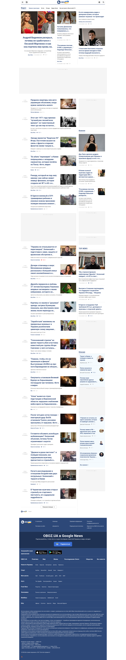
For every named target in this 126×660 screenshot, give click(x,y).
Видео (23, 8)
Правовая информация (76, 521)
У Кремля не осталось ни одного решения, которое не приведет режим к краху (88, 420)
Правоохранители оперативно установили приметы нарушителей (49, 463)
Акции (55, 581)
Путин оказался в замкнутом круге (86, 369)
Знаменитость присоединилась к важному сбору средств (91, 161)
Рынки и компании (35, 334)
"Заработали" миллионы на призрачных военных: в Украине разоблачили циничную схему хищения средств (43, 325)
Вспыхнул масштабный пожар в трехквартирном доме (46, 388)
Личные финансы (35, 112)
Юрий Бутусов (83, 362)
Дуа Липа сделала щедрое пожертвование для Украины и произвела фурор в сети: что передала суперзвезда (90, 156)
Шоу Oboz (30, 55)
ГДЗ (36, 575)
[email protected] (41, 647)
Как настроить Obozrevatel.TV (68, 8)
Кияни (32, 170)
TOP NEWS (83, 248)
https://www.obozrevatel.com (79, 611)
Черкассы (61, 564)
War (31, 390)
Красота (49, 603)
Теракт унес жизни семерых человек (41, 351)
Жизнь (56, 559)
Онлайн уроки (49, 575)
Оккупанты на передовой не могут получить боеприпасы (47, 407)
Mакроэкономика (52, 592)
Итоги (42, 8)
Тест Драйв (38, 581)
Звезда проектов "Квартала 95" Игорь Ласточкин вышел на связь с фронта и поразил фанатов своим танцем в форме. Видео (45, 142)
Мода (54, 603)
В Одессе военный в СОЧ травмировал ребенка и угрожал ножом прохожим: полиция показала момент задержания (43, 200)
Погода (48, 8)
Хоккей (50, 570)
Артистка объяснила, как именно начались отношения (46, 295)
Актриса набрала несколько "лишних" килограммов (65, 34)
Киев (36, 564)
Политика (35, 559)
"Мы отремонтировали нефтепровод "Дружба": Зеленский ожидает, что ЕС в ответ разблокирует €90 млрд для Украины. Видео (91, 274)
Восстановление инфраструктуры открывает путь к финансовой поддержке (92, 279)
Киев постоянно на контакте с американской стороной (46, 257)
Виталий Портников (85, 372)
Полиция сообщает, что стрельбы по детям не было (45, 500)
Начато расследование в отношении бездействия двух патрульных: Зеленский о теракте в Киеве (44, 475)
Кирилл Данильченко (85, 436)
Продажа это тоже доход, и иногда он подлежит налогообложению (44, 109)
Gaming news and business (85, 21)
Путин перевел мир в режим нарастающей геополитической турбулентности (87, 443)
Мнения (82, 352)
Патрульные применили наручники (41, 206)
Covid (56, 597)
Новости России (35, 428)
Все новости (101, 559)
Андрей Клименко (84, 384)
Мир (44, 559)
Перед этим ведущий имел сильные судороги (92, 55)
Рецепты (37, 586)
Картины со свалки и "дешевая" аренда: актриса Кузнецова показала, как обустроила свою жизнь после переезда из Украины (45, 307)
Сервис (60, 581)
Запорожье (49, 564)
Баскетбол (43, 570)
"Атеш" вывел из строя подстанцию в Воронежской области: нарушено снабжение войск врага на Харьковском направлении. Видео (44, 400)
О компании (38, 521)
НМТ (64, 575)
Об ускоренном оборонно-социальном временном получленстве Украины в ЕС (88, 455)
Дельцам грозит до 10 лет (38, 332)
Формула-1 (60, 570)
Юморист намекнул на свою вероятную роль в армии (46, 149)
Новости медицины (40, 597)
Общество (89, 559)
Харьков (42, 564)
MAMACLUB (51, 597)
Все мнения (83, 465)
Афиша (37, 603)
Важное (82, 131)
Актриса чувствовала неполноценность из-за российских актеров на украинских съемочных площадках (64, 56)
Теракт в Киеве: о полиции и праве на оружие (86, 358)
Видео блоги (54, 8)
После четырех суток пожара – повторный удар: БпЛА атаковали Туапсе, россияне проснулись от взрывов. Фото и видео (45, 419)
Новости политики (35, 260)
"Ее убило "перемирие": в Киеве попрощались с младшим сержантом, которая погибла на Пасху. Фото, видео (44, 161)
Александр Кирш (84, 459)
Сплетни (43, 603)
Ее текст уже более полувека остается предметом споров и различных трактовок (51, 129)
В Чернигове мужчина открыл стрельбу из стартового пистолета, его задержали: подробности (44, 494)
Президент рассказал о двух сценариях (42, 444)
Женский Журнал (62, 603)
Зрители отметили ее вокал (38, 369)
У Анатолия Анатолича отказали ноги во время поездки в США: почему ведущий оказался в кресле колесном (91, 51)
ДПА (56, 575)
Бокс (54, 570)
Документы (56, 526)
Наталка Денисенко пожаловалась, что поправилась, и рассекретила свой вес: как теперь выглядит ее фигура (66, 29)
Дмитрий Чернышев (85, 424)
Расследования (69, 559)
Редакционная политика (76, 526)
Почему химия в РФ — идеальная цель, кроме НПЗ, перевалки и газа (88, 431)
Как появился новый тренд (86, 19)
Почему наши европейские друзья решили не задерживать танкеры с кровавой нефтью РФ (88, 380)
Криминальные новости (37, 209)
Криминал (33, 484)
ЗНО (60, 575)
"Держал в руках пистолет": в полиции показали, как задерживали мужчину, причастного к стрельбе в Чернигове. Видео (44, 456)
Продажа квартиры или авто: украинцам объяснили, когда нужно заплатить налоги (44, 102)
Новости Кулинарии (53, 586)
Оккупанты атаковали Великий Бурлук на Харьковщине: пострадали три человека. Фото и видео (45, 381)
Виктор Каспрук (84, 448)
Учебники (41, 575)
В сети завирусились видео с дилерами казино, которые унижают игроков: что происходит (91, 14)
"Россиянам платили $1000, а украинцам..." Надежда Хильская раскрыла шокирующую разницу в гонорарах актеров (66, 47)
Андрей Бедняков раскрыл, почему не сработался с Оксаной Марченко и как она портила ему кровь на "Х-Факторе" (38, 42)
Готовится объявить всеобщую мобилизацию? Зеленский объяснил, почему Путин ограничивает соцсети (45, 438)
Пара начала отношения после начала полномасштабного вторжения (51, 276)
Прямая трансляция (34, 8)
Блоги (77, 559)
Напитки (44, 586)
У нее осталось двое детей (38, 167)
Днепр (55, 564)
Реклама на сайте (40, 526)
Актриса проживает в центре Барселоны (42, 313)
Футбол (37, 570)
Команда (55, 521)
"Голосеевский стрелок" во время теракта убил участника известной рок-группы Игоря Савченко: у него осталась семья (44, 344)
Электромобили (47, 581)
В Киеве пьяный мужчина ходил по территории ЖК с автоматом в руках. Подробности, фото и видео (86, 174)
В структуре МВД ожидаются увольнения (42, 481)
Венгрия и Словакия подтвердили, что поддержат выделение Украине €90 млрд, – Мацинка (91, 290)
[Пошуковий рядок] (103, 2)
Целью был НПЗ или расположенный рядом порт (45, 425)
